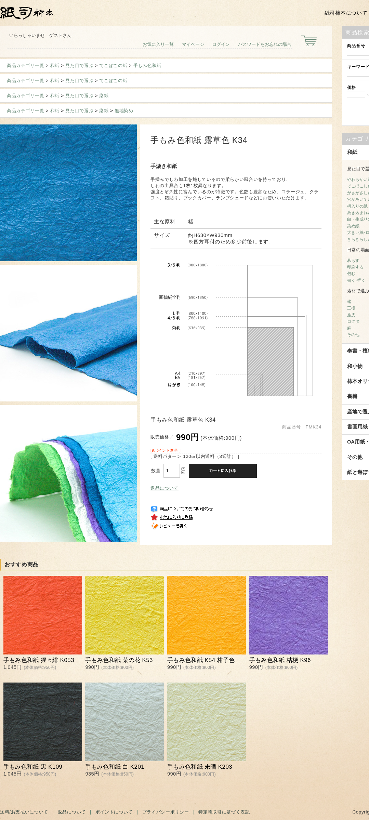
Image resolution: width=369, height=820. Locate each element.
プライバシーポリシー (165, 812)
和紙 (55, 65)
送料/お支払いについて (24, 812)
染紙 (103, 95)
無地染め (124, 110)
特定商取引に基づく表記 (224, 812)
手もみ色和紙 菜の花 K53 (119, 660)
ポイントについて (114, 812)
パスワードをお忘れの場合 (264, 44)
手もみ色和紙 (147, 65)
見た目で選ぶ (79, 65)
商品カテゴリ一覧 (25, 65)
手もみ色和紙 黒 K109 (33, 767)
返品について (164, 488)
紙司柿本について (346, 13)
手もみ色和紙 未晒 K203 (199, 767)
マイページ (193, 44)
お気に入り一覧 (158, 44)
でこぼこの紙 (113, 65)
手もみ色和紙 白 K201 (114, 767)
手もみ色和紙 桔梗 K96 (280, 660)
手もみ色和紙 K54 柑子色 (201, 660)
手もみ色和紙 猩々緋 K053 (38, 660)
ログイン (221, 44)
